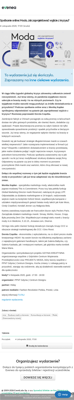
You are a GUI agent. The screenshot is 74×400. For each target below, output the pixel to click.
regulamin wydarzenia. (12, 299)
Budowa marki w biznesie (18, 315)
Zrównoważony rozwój (12, 318)
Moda (55, 315)
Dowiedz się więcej (38, 377)
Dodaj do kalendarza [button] (37, 346)
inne (4, 315)
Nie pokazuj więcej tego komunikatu (37, 397)
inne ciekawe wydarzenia (48, 80)
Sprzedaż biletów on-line (45, 390)
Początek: (6, 339)
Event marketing (22, 393)
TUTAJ (21, 295)
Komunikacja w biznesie (40, 315)
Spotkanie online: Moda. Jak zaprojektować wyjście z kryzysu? (34, 20)
